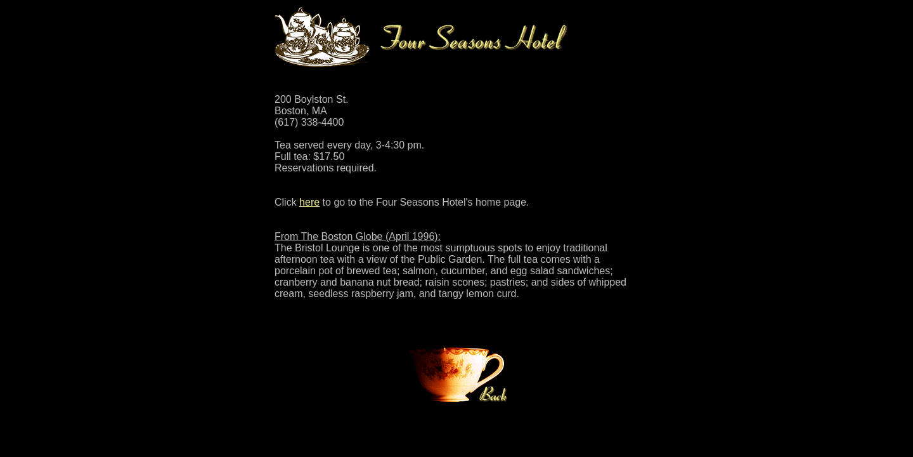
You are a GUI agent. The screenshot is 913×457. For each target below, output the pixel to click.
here (309, 202)
